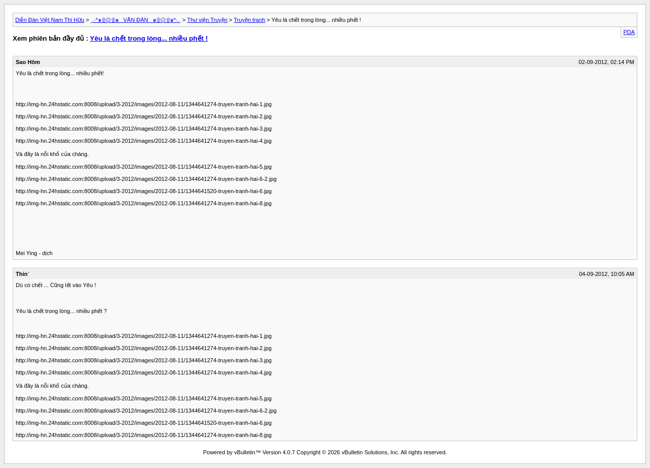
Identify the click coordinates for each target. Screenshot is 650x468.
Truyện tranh (249, 20)
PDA (629, 32)
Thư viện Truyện (207, 20)
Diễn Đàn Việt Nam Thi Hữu (49, 20)
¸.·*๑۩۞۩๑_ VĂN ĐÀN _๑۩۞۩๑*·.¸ (136, 20)
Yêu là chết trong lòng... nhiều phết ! (149, 38)
